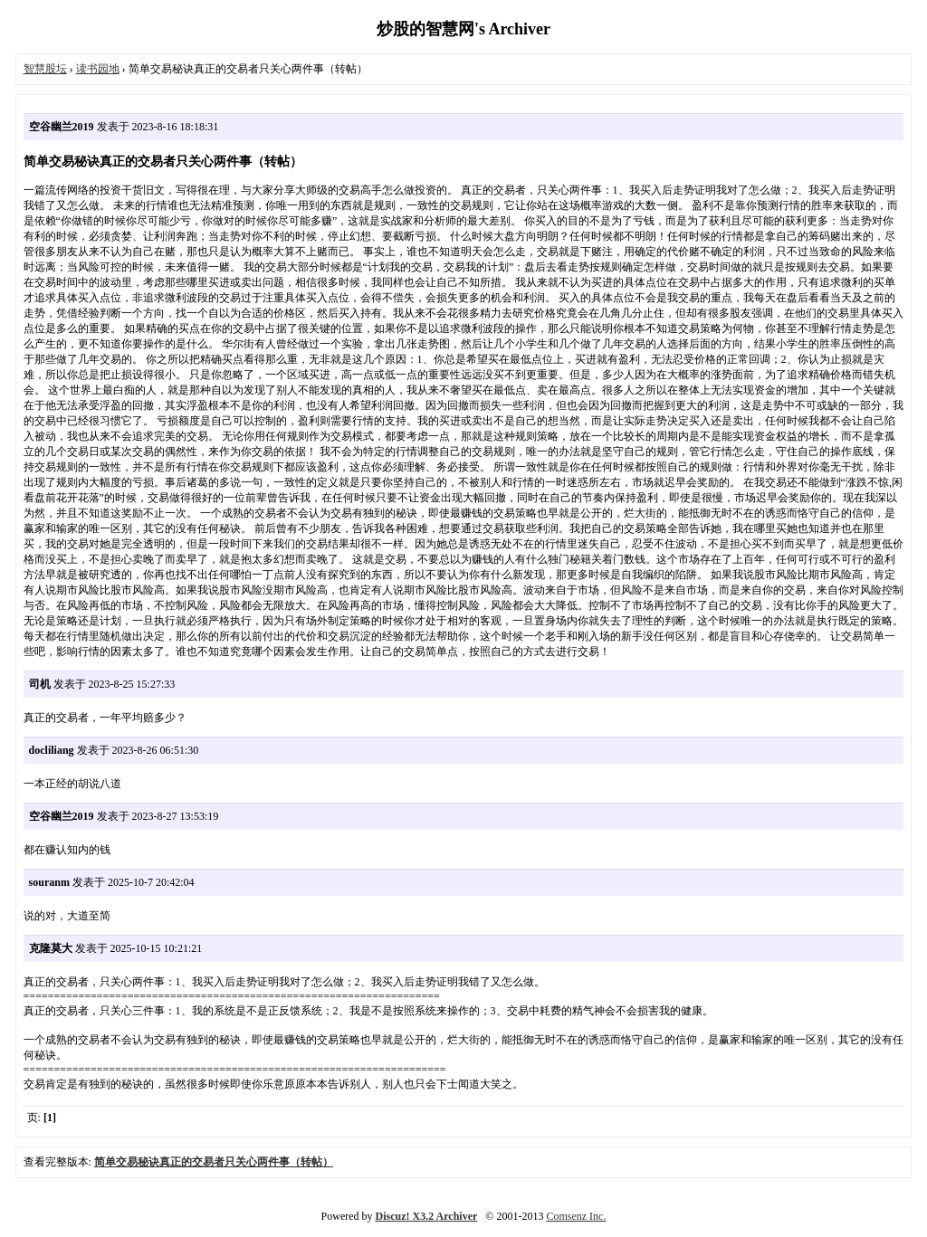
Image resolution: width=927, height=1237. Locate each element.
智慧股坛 (45, 68)
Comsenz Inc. (576, 1216)
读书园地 (97, 68)
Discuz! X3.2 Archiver (427, 1216)
